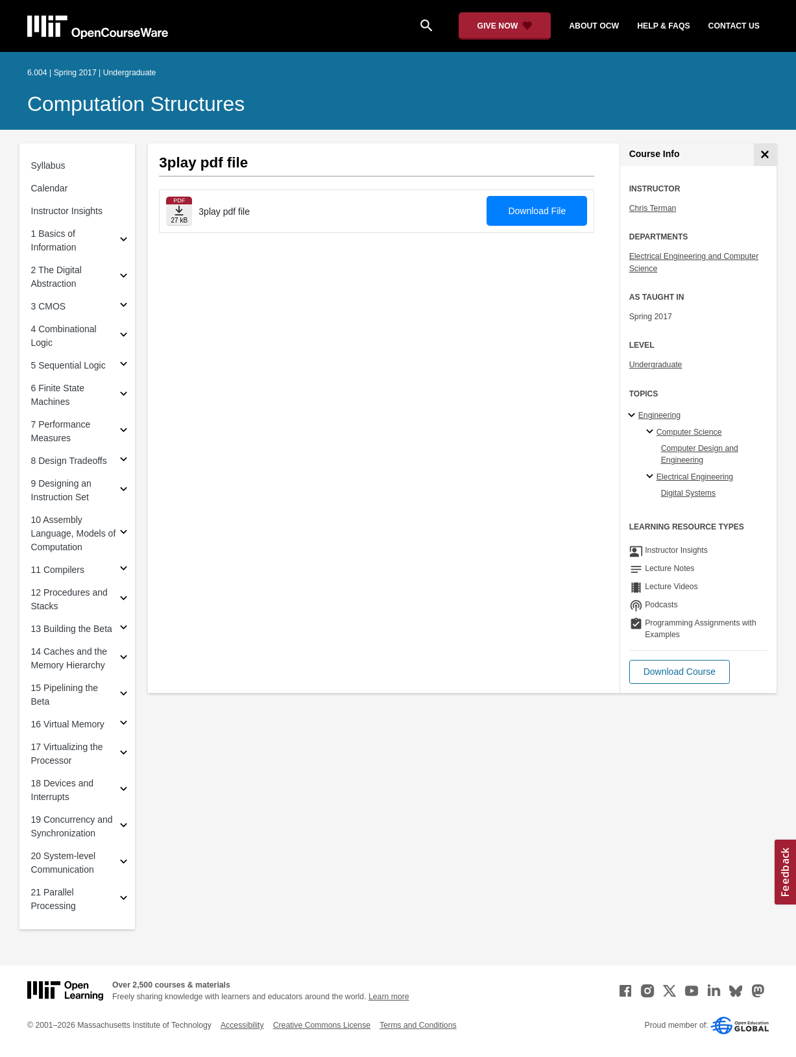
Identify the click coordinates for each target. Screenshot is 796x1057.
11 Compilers (57, 570)
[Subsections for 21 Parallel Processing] (123, 899)
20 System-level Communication (63, 863)
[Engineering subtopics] (633, 415)
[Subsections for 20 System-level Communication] (123, 863)
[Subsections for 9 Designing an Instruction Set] (123, 491)
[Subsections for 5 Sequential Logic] (123, 365)
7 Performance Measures (61, 431)
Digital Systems (688, 493)
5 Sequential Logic (68, 365)
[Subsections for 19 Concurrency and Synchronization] (123, 827)
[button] (679, 672)
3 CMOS (48, 306)
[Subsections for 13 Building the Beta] (123, 629)
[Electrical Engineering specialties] (651, 476)
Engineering (659, 415)
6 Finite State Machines (58, 395)
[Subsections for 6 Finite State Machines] (123, 395)
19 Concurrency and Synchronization (72, 826)
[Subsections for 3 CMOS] (123, 306)
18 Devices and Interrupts (62, 790)
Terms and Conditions (418, 1025)
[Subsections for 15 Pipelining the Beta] (123, 695)
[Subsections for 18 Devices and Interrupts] (123, 790)
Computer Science (689, 432)
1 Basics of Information (54, 240)
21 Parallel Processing (53, 899)
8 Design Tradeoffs (69, 461)
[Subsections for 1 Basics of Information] (123, 241)
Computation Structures (136, 103)
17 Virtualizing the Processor (67, 754)
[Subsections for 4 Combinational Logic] (123, 336)
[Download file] (179, 211)
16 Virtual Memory (67, 724)
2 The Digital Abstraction (56, 277)
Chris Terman (653, 208)
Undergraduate (655, 364)
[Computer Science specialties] (651, 432)
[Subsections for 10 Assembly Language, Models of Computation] (123, 533)
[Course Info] (765, 154)
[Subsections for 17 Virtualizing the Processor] (123, 754)
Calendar (49, 188)
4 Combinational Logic (64, 336)
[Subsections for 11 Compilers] (123, 570)
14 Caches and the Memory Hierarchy (69, 658)
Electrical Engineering (695, 476)
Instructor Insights (67, 211)
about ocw (594, 25)
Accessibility (242, 1025)
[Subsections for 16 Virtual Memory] (123, 724)
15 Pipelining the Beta (65, 695)
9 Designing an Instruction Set (61, 490)
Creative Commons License (321, 1025)
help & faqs (663, 25)
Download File (537, 211)
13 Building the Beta (71, 629)
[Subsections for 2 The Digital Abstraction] (123, 277)
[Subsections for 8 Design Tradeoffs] (123, 461)
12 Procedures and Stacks (69, 599)
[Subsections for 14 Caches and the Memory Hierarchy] (123, 659)
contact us (734, 25)
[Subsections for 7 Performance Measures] (123, 432)
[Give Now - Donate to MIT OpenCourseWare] (505, 26)
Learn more (388, 996)
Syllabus (48, 165)
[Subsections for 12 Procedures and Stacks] (123, 600)
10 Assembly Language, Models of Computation (73, 533)
